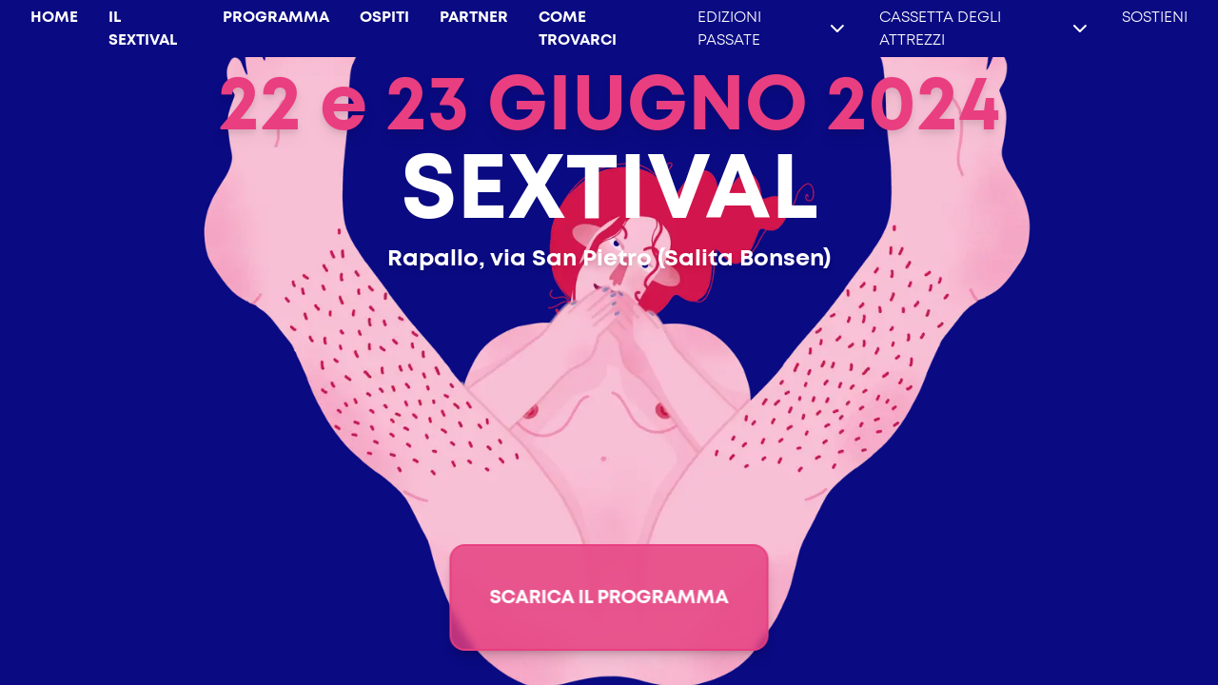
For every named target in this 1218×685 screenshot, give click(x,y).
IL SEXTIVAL (142, 29)
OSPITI (384, 17)
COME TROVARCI (578, 29)
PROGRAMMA (276, 17)
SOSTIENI (1155, 17)
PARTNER (474, 17)
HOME (54, 17)
